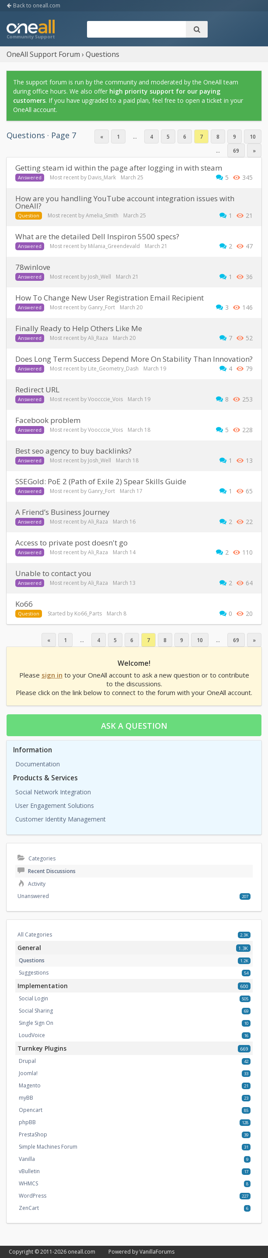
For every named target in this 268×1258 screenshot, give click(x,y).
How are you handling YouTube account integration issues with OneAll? (124, 202)
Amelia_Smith (102, 215)
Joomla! (28, 1073)
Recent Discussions (46, 871)
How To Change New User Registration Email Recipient (109, 298)
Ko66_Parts (88, 613)
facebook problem (47, 420)
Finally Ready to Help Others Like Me (78, 328)
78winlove (32, 267)
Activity (31, 884)
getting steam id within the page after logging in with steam (118, 168)
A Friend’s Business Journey (62, 512)
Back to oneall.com (33, 5)
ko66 (24, 604)
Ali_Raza (98, 338)
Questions (32, 960)
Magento (30, 1085)
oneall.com (81, 1251)
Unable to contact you (53, 573)
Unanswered (33, 896)
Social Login (33, 998)
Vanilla (27, 1159)
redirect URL (37, 389)
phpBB (27, 1122)
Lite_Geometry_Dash (113, 368)
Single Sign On (36, 1023)
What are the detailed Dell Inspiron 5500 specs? (97, 236)
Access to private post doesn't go (71, 543)
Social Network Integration (53, 792)
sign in (52, 675)
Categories (36, 858)
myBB (26, 1097)
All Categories (34, 934)
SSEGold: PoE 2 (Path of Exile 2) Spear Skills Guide (100, 481)
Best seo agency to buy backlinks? (73, 451)
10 (253, 136)
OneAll (31, 30)
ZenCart (29, 1208)
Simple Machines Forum (48, 1146)
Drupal (27, 1061)
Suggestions (34, 972)
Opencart (30, 1110)
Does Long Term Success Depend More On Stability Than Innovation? (134, 359)
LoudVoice (32, 1035)
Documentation (37, 764)
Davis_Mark (102, 177)
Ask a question (134, 725)
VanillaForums (156, 1251)
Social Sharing (36, 1010)
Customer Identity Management (60, 819)
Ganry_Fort (101, 307)
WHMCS (28, 1183)
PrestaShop (33, 1134)
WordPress (32, 1195)
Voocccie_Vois (105, 399)
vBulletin (29, 1171)
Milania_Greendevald (114, 246)
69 (236, 150)
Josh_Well (99, 276)
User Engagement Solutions (54, 805)
